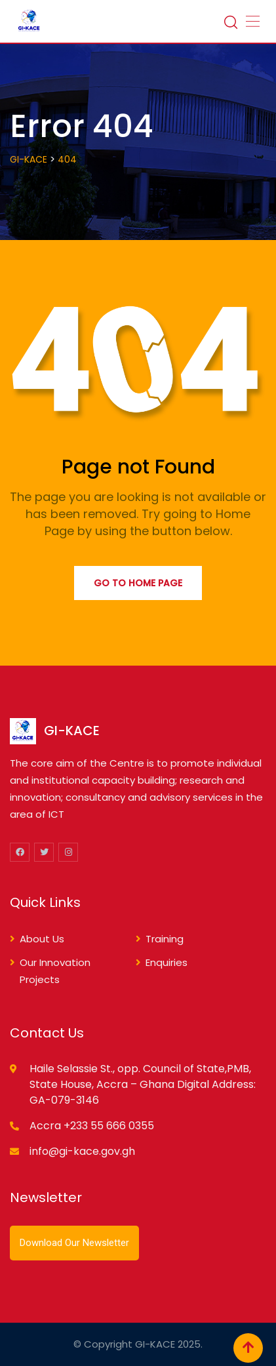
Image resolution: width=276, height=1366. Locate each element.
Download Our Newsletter (74, 1243)
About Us (42, 939)
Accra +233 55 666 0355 (92, 1125)
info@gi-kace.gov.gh (82, 1151)
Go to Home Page (138, 583)
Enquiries (166, 962)
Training (165, 939)
